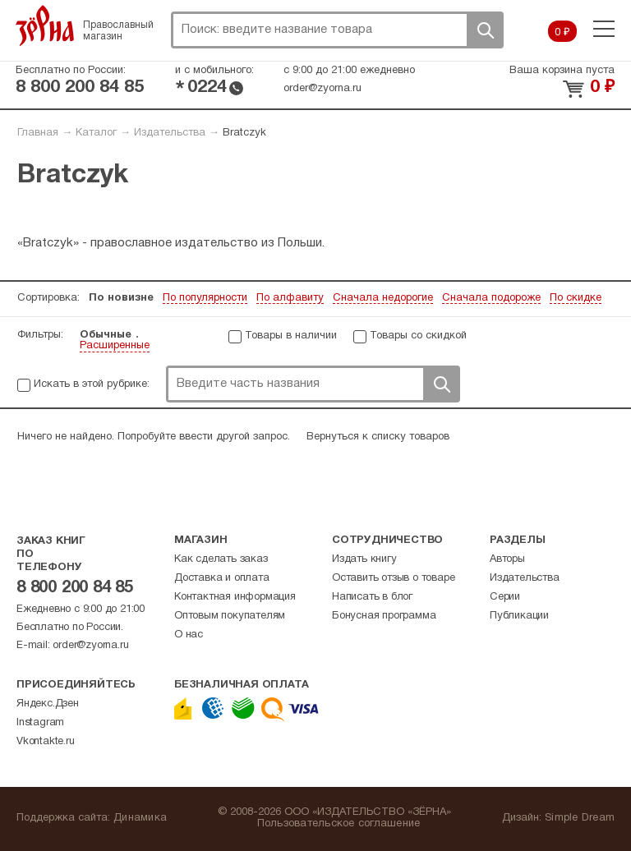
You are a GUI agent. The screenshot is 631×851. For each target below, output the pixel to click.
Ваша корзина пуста (562, 71)
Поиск (485, 30)
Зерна (45, 25)
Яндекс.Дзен (47, 704)
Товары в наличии (291, 336)
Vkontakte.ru (45, 742)
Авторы (507, 559)
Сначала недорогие (383, 298)
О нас (188, 635)
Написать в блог (372, 597)
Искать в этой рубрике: (92, 384)
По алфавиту (290, 298)
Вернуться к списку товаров (377, 437)
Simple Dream (580, 818)
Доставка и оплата (221, 578)
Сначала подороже (491, 298)
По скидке (575, 298)
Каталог (96, 133)
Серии (505, 597)
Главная (37, 133)
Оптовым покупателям (229, 616)
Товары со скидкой (418, 336)
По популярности (205, 298)
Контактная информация (235, 597)
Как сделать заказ (221, 559)
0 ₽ (562, 33)
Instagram (40, 723)
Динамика (140, 818)
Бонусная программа (383, 616)
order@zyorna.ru (322, 89)
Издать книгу (364, 559)
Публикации (519, 616)
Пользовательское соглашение (339, 824)
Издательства (169, 133)
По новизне (121, 298)
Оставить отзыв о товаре (393, 578)
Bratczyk (244, 133)
